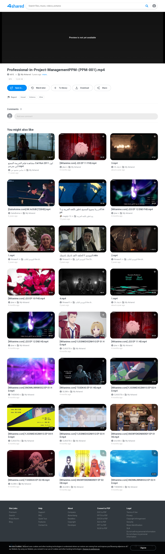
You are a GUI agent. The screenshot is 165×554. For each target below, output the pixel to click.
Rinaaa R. (13, 259)
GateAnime (14, 213)
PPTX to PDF (102, 515)
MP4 (10, 79)
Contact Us (42, 525)
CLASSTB (65, 349)
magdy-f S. (66, 216)
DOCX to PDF (102, 519)
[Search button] (147, 6)
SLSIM (64, 392)
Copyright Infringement (136, 519)
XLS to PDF (101, 522)
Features (42, 522)
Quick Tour (42, 519)
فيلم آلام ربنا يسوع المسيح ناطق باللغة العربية (84, 216)
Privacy (130, 515)
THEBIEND (13, 395)
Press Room (14, 519)
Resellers (71, 519)
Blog (11, 522)
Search (12, 515)
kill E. (10, 74)
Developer (72, 525)
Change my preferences (91, 549)
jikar (63, 167)
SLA (128, 528)
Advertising (72, 515)
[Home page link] (15, 6)
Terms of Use (132, 512)
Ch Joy (115, 167)
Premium (13, 512)
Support (41, 512)
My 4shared (24, 74)
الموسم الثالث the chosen (31, 259)
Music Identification (134, 525)
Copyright (72, 522)
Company (72, 512)
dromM (115, 441)
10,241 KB (19, 79)
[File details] (31, 146)
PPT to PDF (101, 525)
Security (130, 522)
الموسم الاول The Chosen (83, 259)
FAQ (40, 515)
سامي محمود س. (16, 170)
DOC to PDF (101, 512)
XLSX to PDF (102, 528)
